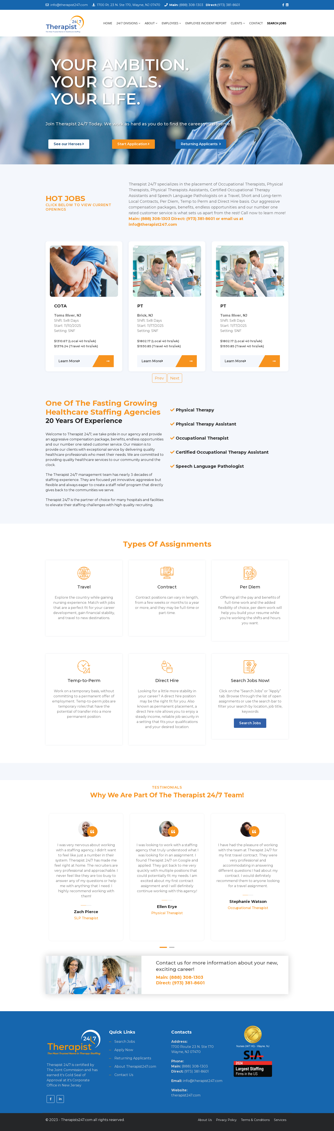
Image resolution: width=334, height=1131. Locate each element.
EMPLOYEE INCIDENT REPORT (205, 23)
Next (174, 378)
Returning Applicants (201, 144)
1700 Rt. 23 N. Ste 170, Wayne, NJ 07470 (128, 5)
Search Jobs (250, 723)
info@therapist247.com (69, 5)
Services (280, 1120)
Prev (159, 378)
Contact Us (123, 1075)
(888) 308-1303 (186, 5)
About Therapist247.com (135, 1066)
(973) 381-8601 (221, 5)
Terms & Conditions (255, 1120)
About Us (205, 1120)
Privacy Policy (226, 1120)
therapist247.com (185, 1095)
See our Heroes (69, 144)
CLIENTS (238, 23)
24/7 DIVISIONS (129, 23)
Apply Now (123, 1050)
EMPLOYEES (171, 23)
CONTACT (256, 23)
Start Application (133, 144)
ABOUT (151, 23)
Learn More (69, 361)
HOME (107, 23)
